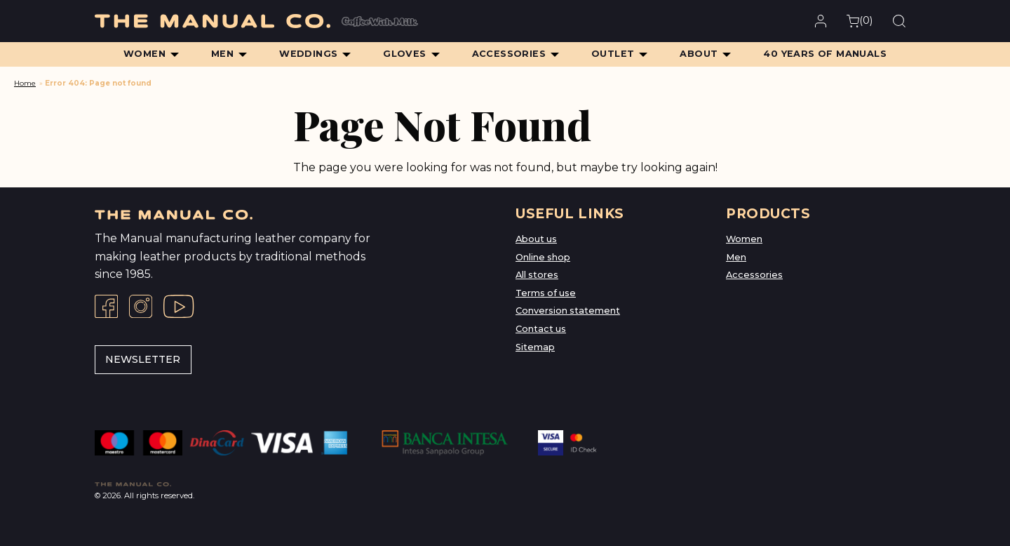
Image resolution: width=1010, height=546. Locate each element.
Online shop (543, 257)
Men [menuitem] (222, 53)
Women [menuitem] (144, 53)
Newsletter (142, 359)
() (860, 20)
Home (25, 83)
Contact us (541, 329)
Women (744, 239)
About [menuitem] (699, 53)
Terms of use (546, 293)
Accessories (754, 274)
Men (736, 257)
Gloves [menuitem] (404, 53)
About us (536, 239)
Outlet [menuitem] (612, 53)
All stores (537, 274)
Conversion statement (568, 310)
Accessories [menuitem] (509, 53)
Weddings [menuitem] (308, 53)
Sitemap (535, 347)
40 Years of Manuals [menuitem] (825, 53)
